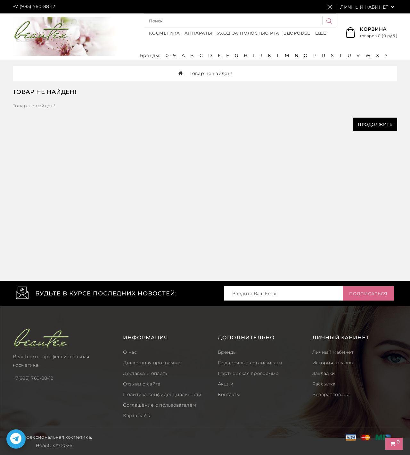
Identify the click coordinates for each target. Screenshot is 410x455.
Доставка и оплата (145, 373)
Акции (226, 384)
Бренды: (150, 55)
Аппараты (198, 33)
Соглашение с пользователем (159, 405)
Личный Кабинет (332, 352)
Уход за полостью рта (248, 33)
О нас (130, 352)
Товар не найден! (211, 73)
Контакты (229, 394)
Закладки (323, 373)
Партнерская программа (248, 373)
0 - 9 (171, 55)
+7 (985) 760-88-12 (34, 6)
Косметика (164, 33)
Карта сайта (137, 415)
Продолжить (375, 124)
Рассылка (323, 384)
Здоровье (297, 33)
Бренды (227, 352)
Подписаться (368, 293)
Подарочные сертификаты (250, 363)
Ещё (320, 33)
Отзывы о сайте (141, 384)
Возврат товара (330, 394)
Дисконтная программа (151, 363)
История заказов (332, 363)
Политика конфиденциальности (162, 394)
